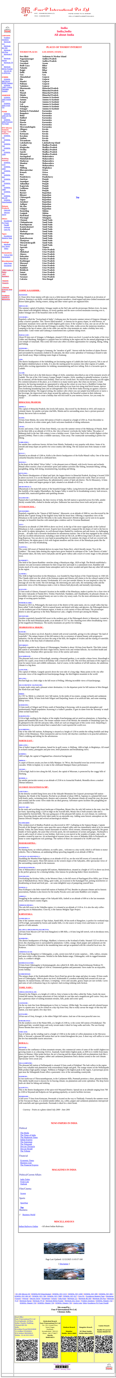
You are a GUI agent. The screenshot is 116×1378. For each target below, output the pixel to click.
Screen (23, 1193)
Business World (29, 1215)
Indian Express (26, 1140)
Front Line (24, 1182)
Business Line (26, 1163)
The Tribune (25, 1151)
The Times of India (28, 1135)
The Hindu (24, 1133)
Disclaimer (64, 1264)
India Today (25, 1179)
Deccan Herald (26, 1149)
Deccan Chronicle (27, 1146)
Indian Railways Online (28, 1226)
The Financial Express (29, 1165)
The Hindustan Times (29, 1137)
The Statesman (26, 1142)
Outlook (23, 1184)
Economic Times (27, 1160)
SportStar (24, 1203)
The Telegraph (26, 1144)
